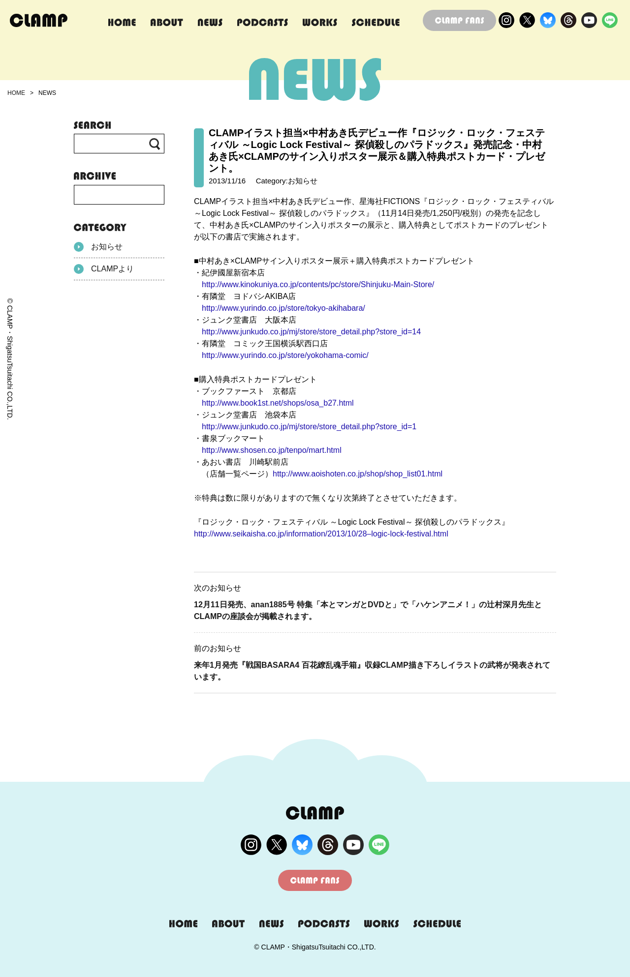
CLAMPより (104, 269)
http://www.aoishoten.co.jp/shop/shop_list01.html (357, 474)
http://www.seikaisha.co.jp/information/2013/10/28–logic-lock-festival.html (321, 534)
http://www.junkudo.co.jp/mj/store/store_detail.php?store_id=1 (309, 426)
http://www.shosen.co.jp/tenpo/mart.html (272, 450)
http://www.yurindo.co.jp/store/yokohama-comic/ (285, 355)
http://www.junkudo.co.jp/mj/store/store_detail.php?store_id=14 (311, 331)
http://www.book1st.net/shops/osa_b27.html (278, 403)
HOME (16, 92)
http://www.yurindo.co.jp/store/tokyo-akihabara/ (283, 308)
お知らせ (98, 247)
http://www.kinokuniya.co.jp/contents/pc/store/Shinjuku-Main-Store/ (318, 284)
